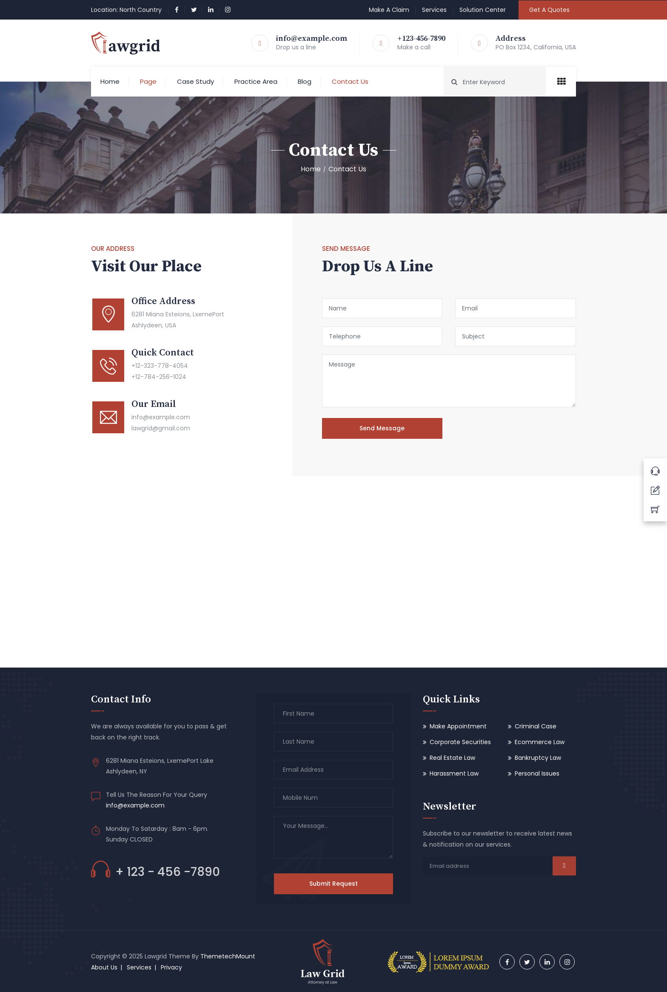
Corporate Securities (460, 742)
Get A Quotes (549, 10)
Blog (304, 81)
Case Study (195, 81)
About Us (104, 967)
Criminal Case (535, 726)
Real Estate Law (452, 757)
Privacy (171, 967)
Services (434, 10)
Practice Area (255, 81)
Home (110, 81)
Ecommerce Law (539, 742)
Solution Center (482, 10)
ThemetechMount (227, 956)
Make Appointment (458, 726)
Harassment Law (454, 773)
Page (148, 81)
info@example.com (311, 38)
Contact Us (350, 81)
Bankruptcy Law (538, 757)
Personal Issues (537, 773)
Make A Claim (389, 10)
